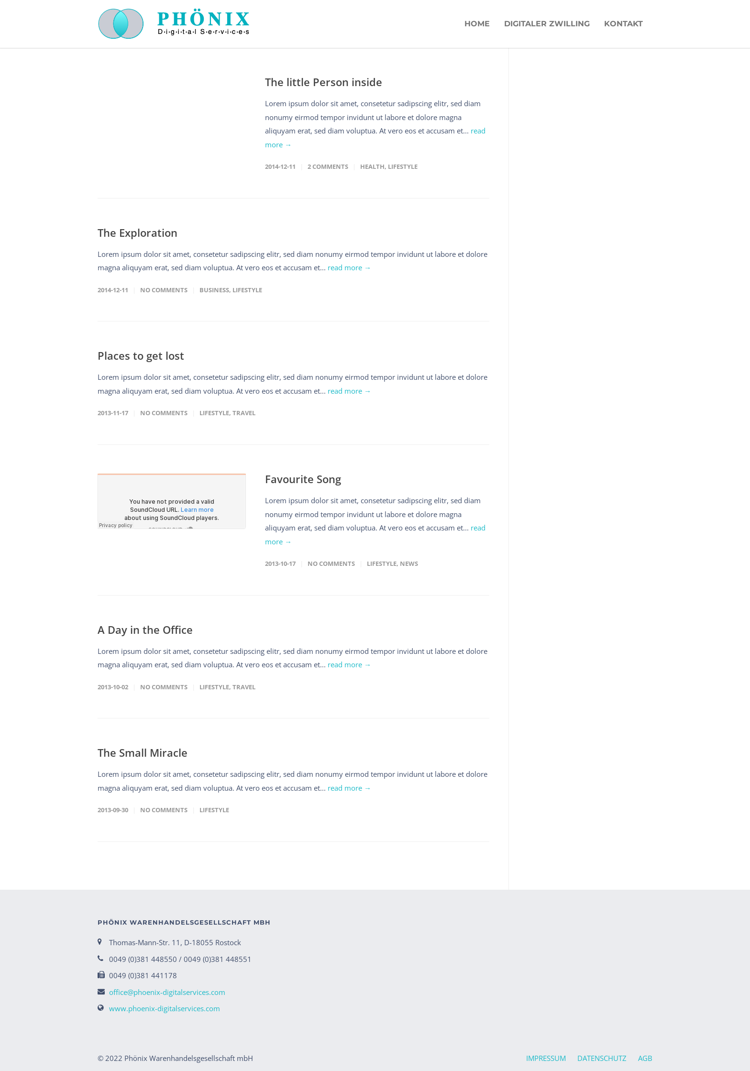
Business (214, 290)
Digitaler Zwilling (547, 23)
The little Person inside (323, 82)
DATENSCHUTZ (602, 1058)
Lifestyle (403, 166)
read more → (349, 267)
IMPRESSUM (546, 1058)
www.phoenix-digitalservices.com (164, 1008)
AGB (645, 1058)
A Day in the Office (145, 629)
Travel (243, 413)
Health (372, 166)
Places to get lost (141, 355)
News (409, 563)
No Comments (164, 290)
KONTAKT (623, 23)
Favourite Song (303, 479)
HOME (477, 23)
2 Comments (328, 166)
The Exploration (137, 232)
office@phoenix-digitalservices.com (167, 992)
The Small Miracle (143, 752)
